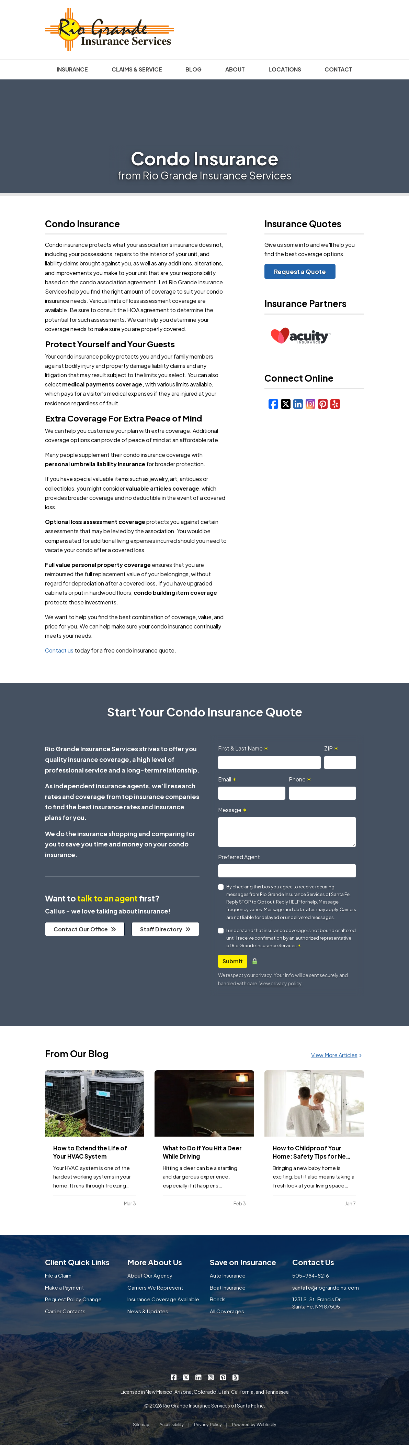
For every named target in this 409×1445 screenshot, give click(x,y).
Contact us (59, 650)
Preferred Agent (239, 857)
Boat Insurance (228, 1287)
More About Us (154, 1262)
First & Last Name (243, 748)
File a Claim (58, 1275)
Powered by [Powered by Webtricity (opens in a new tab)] (254, 1424)
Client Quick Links (77, 1262)
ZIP (331, 748)
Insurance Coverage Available (163, 1299)
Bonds (218, 1299)
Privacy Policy (208, 1424)
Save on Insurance (243, 1262)
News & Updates (147, 1311)
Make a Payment (64, 1287)
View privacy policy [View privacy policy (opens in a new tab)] (280, 983)
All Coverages (227, 1311)
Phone (300, 779)
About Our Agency (149, 1275)
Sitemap (141, 1424)
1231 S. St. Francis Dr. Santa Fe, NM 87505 (317, 1303)
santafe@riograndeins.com (325, 1287)
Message (232, 809)
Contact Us (313, 1262)
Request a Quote (300, 271)
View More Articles (336, 1055)
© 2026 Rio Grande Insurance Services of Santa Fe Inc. (204, 1405)
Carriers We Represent (155, 1287)
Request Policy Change (73, 1299)
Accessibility (171, 1424)
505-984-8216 (310, 1275)
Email (227, 779)
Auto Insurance (228, 1275)
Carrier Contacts (65, 1311)
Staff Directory (165, 929)
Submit (233, 961)
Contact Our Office (85, 929)
